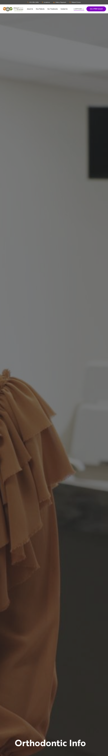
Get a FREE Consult (96, 9)
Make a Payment (59, 2)
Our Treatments (52, 9)
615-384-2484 (33, 2)
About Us (30, 9)
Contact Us (64, 9)
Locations (46, 2)
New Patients (40, 9)
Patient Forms (75, 2)
